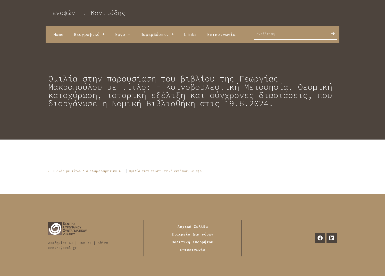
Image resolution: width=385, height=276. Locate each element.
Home (58, 34)
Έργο (122, 34)
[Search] (333, 34)
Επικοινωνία (221, 34)
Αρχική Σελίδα (193, 226)
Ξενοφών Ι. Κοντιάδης (86, 13)
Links (190, 34)
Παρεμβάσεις (157, 34)
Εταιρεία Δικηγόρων (192, 234)
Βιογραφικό (89, 34)
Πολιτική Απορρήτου (192, 242)
